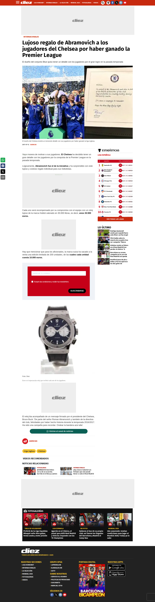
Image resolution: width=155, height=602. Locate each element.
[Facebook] (52, 594)
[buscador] (103, 3)
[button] (3, 160)
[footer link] (77, 556)
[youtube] (65, 594)
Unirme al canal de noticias (61, 431)
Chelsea (42, 451)
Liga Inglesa (29, 451)
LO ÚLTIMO (104, 227)
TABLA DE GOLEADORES (33, 528)
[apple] (121, 574)
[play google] (121, 567)
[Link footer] (30, 551)
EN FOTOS (84, 528)
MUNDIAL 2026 (113, 528)
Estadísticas (110, 150)
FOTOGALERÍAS (35, 511)
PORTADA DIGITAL (87, 562)
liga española (58, 528)
